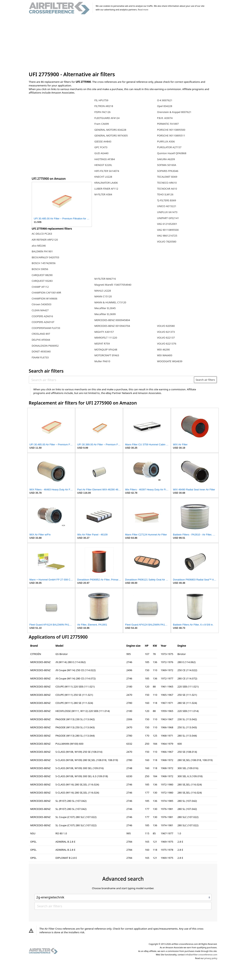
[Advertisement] (123, 43)
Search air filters (205, 379)
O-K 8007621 (164, 100)
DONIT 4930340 (41, 351)
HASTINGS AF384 (104, 159)
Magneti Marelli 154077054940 (112, 284)
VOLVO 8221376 (166, 343)
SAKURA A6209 (166, 159)
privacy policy (210, 958)
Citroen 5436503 (41, 304)
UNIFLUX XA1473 (167, 212)
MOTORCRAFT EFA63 (106, 355)
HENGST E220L (103, 165)
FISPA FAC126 (102, 112)
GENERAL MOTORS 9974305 (111, 135)
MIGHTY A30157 (104, 332)
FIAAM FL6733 (40, 357)
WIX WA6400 (164, 355)
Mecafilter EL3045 (105, 308)
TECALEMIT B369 (167, 176)
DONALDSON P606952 (45, 345)
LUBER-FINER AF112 (106, 188)
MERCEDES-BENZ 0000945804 (112, 320)
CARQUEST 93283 (42, 281)
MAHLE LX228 (102, 290)
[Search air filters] (112, 380)
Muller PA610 (102, 361)
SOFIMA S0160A (166, 165)
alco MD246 (39, 245)
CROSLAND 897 (41, 333)
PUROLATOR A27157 (169, 147)
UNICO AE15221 (166, 206)
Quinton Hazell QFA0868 (171, 153)
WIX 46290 (163, 349)
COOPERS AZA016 (42, 316)
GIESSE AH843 (102, 141)
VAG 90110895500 (168, 230)
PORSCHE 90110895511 (171, 135)
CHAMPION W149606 (44, 298)
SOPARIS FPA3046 (167, 171)
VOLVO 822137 (166, 337)
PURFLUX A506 (166, 141)
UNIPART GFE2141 (168, 218)
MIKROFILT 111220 (105, 337)
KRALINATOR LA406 (106, 182)
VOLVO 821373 (166, 332)
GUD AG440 (101, 153)
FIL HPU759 (101, 100)
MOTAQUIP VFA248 (105, 349)
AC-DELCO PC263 (42, 233)
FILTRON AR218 (103, 106)
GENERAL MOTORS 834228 (110, 129)
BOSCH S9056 (40, 269)
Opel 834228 (164, 106)
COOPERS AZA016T (43, 322)
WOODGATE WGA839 (169, 361)
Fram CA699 (101, 123)
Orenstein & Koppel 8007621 (174, 112)
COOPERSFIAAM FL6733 (46, 328)
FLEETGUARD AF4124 (107, 118)
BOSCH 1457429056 (44, 263)
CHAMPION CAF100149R (46, 292)
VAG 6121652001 (167, 224)
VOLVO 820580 (166, 326)
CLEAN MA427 (40, 310)
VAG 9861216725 (167, 235)
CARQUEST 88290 (42, 275)
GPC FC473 (100, 147)
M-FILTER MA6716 (105, 278)
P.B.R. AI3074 (165, 118)
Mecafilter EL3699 (105, 314)
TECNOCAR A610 (167, 188)
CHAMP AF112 (40, 287)
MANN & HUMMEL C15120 (110, 302)
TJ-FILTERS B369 (166, 200)
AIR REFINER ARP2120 (45, 239)
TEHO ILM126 (165, 194)
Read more (143, 9)
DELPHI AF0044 (41, 339)
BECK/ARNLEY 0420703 (45, 257)
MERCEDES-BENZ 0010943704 (112, 326)
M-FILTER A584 (103, 194)
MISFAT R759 (102, 343)
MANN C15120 (103, 296)
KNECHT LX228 (103, 176)
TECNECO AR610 (167, 182)
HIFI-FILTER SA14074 (106, 171)
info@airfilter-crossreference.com (201, 954)
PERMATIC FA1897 (168, 123)
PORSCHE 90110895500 (171, 129)
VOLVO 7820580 (166, 241)
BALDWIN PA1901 (42, 251)
